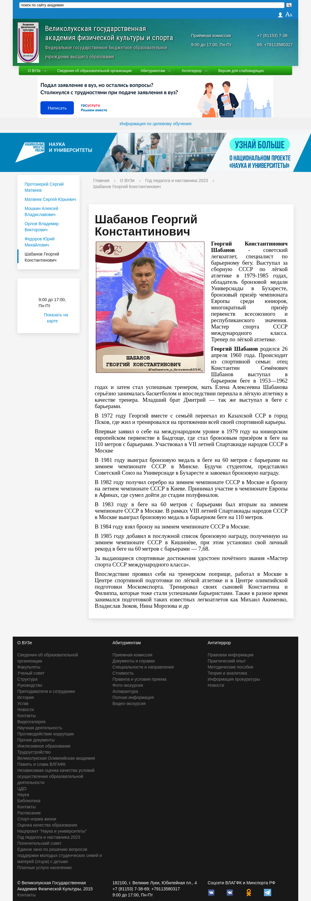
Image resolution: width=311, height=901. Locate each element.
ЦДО (22, 788)
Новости (25, 709)
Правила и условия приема (139, 679)
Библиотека (28, 800)
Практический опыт (227, 661)
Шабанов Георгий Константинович (42, 257)
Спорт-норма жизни (36, 819)
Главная (101, 180)
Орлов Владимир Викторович (42, 226)
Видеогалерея (31, 721)
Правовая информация (231, 654)
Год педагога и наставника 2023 (176, 180)
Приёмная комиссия (211, 35)
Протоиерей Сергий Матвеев (44, 187)
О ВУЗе (34, 71)
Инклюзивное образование (43, 746)
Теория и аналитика (227, 673)
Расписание (29, 812)
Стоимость (123, 673)
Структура (27, 679)
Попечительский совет (39, 843)
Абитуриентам (153, 71)
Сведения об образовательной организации (94, 71)
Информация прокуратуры (234, 679)
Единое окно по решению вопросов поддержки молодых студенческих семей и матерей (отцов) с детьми (59, 855)
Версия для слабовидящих (241, 71)
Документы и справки (133, 661)
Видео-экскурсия (128, 703)
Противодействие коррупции (45, 733)
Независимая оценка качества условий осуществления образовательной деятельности (55, 776)
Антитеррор (192, 71)
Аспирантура (125, 691)
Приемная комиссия (132, 654)
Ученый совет (30, 673)
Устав (22, 703)
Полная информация (133, 697)
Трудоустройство (34, 752)
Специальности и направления (143, 667)
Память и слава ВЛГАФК (41, 764)
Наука (23, 794)
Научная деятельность (39, 727)
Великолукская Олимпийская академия (56, 758)
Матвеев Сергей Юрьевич (50, 199)
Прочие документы (36, 740)
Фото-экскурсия (127, 685)
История (25, 697)
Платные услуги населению (44, 867)
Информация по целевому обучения (155, 123)
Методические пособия (230, 667)
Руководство (29, 685)
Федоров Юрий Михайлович (40, 241)
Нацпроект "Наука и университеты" (52, 831)
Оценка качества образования (47, 825)
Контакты (26, 715)
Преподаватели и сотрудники (46, 691)
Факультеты (28, 667)
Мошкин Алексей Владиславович (41, 211)
